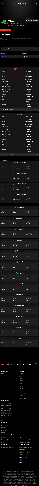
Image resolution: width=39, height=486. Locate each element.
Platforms (23, 398)
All (2, 425)
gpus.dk (23, 462)
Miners (22, 388)
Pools (21, 391)
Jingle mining (25, 452)
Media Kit (4, 442)
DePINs (22, 383)
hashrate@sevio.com (8, 440)
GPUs (3, 373)
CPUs (21, 378)
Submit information (26, 440)
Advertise (4, 437)
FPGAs (22, 381)
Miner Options (24, 386)
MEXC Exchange (26, 447)
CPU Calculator (6, 410)
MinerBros (24, 455)
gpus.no (23, 457)
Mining (3, 430)
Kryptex (23, 449)
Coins (3, 420)
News (3, 427)
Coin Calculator (6, 403)
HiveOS (29, 119)
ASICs (21, 376)
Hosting (3, 432)
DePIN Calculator (6, 415)
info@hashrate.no (7, 447)
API (21, 437)
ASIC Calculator (6, 408)
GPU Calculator (6, 405)
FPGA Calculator (6, 413)
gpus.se (23, 460)
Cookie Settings (25, 442)
